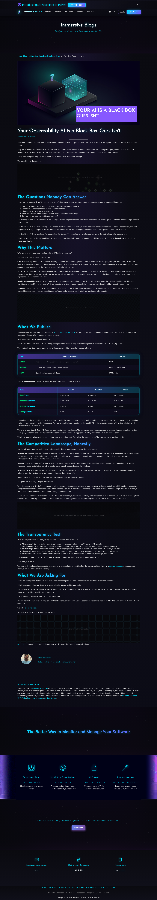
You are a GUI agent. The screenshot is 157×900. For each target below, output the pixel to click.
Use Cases (68, 12)
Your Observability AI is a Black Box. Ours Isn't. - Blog (39, 56)
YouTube (22, 698)
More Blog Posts (70, 56)
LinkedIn (125, 696)
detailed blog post (116, 566)
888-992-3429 (120, 865)
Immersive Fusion (33, 12)
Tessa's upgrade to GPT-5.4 (64, 332)
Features (57, 12)
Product (47, 12)
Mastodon (133, 696)
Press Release (77, 5)
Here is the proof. (30, 608)
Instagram (39, 698)
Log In (122, 12)
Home (82, 56)
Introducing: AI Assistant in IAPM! (42, 4)
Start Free (134, 12)
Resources (90, 12)
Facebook (31, 698)
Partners (79, 12)
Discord (53, 698)
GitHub (47, 698)
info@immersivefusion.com (36, 865)
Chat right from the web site (78, 865)
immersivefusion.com (40, 688)
